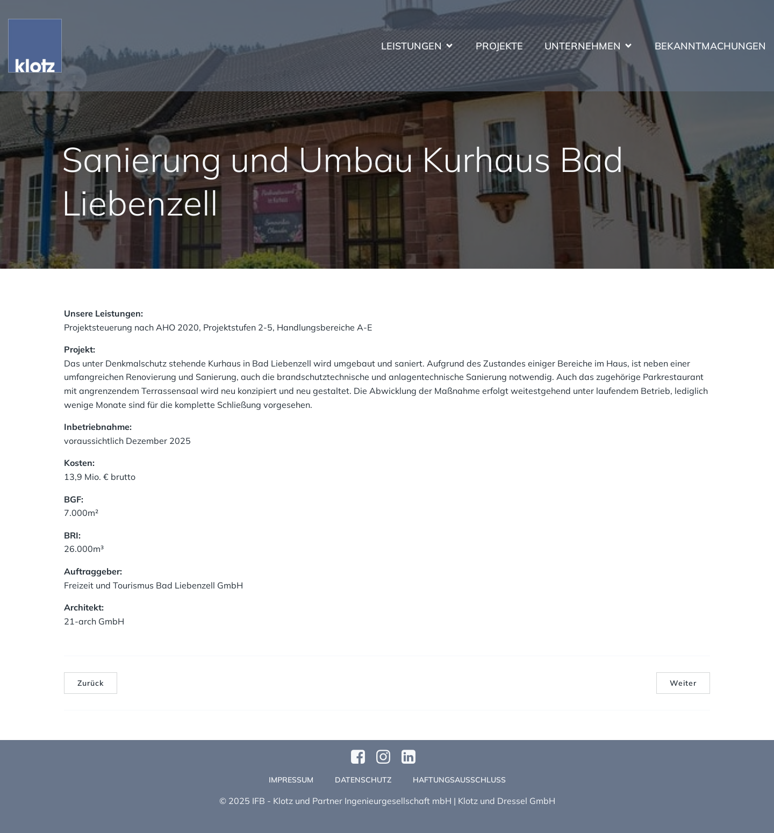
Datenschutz (363, 780)
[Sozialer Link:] (412, 757)
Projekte (499, 46)
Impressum (291, 780)
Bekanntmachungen (710, 46)
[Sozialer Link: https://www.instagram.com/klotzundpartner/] (387, 757)
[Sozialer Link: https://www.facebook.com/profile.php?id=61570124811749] (362, 757)
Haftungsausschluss (459, 780)
